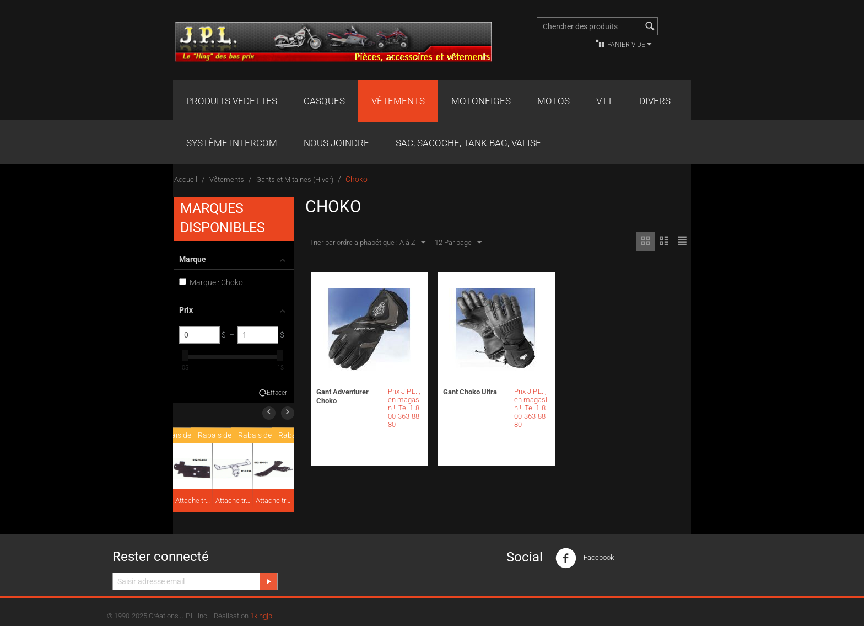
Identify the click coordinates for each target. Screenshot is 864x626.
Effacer (277, 393)
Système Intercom (231, 142)
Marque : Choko (211, 282)
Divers (655, 100)
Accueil (185, 179)
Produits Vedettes (231, 100)
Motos (553, 100)
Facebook (584, 558)
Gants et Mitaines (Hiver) (294, 179)
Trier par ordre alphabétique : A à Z (367, 242)
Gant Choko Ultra (470, 392)
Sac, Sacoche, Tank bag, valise (468, 142)
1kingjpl (262, 616)
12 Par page (458, 242)
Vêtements (398, 100)
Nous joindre (336, 142)
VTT (604, 100)
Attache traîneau (193, 500)
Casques (324, 100)
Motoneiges (481, 100)
